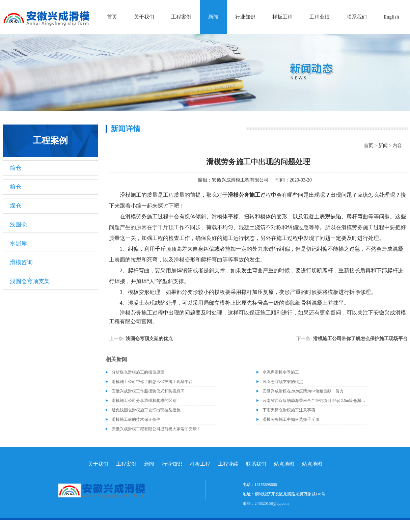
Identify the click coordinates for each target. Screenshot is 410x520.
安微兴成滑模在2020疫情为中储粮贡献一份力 (303, 391)
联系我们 (357, 17)
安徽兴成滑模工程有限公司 (240, 180)
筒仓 (15, 168)
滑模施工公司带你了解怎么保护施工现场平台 (360, 338)
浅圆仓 (18, 224)
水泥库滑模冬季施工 (281, 372)
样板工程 (282, 17)
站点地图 (284, 464)
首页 (112, 17)
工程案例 (181, 17)
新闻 (213, 17)
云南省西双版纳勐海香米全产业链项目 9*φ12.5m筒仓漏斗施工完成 (315, 400)
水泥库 (18, 243)
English (391, 17)
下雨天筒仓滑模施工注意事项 (289, 410)
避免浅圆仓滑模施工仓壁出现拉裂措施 (146, 410)
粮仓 (15, 187)
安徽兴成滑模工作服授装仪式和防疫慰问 (148, 391)
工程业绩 (319, 17)
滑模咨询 (21, 262)
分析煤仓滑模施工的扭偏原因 (138, 372)
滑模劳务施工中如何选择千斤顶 (291, 419)
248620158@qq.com (272, 503)
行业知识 (245, 17)
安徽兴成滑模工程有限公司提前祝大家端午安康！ (156, 429)
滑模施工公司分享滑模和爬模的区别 (144, 400)
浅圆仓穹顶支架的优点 (149, 338)
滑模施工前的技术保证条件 (136, 419)
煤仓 (15, 205)
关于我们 (144, 17)
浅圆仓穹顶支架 (30, 281)
